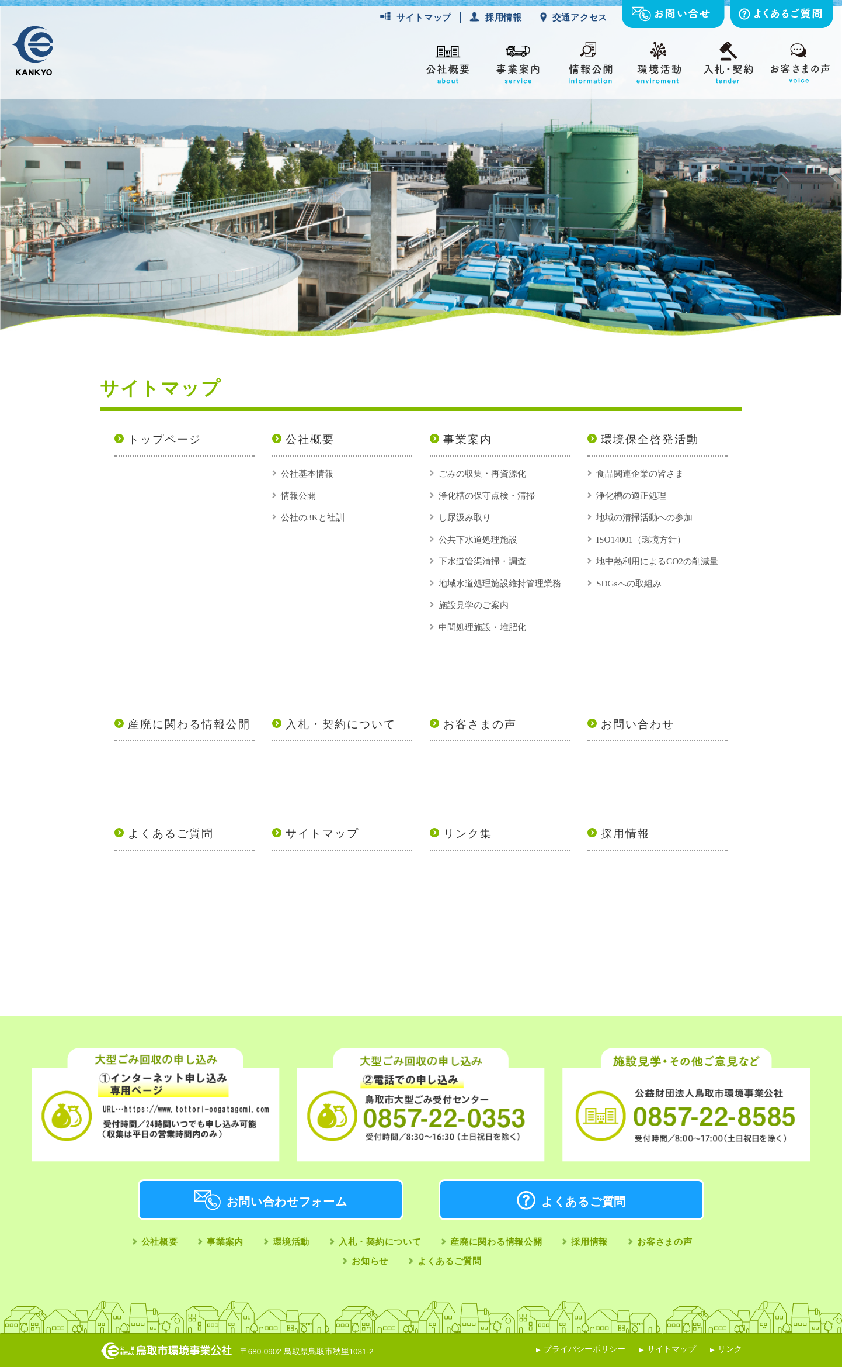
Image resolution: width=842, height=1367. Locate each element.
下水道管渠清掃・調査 (482, 561)
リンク (730, 1349)
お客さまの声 (480, 724)
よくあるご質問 (171, 833)
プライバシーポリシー (584, 1349)
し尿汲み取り (465, 517)
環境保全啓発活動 (650, 439)
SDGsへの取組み (629, 583)
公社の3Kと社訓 (313, 517)
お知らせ (370, 1261)
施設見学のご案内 (474, 605)
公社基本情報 (307, 473)
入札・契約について (341, 724)
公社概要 (310, 439)
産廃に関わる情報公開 (189, 724)
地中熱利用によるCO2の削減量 (657, 561)
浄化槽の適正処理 (631, 495)
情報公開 (298, 495)
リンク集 (467, 833)
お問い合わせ (637, 724)
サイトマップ (423, 17)
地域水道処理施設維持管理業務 (500, 583)
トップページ (164, 439)
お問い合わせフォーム (287, 1201)
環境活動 (291, 1242)
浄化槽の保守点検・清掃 (487, 495)
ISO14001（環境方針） (641, 539)
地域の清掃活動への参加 (644, 517)
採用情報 (503, 17)
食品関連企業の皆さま (640, 473)
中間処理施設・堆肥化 (482, 627)
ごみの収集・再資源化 (482, 473)
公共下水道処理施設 (478, 539)
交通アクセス (579, 17)
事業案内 (467, 439)
